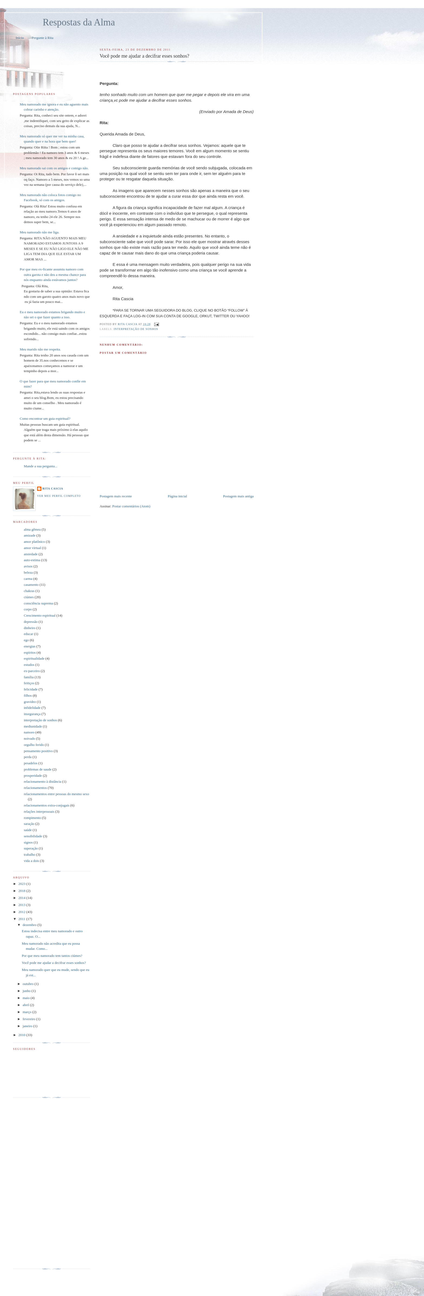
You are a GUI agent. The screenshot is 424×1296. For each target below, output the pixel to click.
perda (28, 757)
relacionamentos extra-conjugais (46, 805)
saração (29, 824)
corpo (28, 609)
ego (26, 640)
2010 (22, 1035)
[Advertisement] (163, 481)
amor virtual (32, 548)
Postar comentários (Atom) (131, 506)
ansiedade (31, 554)
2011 (22, 919)
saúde (28, 830)
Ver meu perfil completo (59, 495)
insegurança (32, 714)
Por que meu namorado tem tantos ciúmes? (52, 956)
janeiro (28, 1026)
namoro (29, 732)
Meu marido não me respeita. (40, 349)
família (29, 677)
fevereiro (29, 1019)
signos (28, 842)
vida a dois (31, 861)
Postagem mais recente (116, 496)
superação (31, 848)
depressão (31, 622)
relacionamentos (35, 788)
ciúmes (29, 597)
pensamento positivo (38, 751)
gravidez (30, 702)
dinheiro (29, 628)
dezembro (30, 925)
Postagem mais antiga (238, 496)
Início (20, 38)
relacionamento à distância (42, 781)
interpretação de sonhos (136, 329)
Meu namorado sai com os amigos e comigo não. (54, 168)
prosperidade (33, 775)
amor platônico (34, 542)
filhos (28, 695)
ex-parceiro (32, 671)
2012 (22, 912)
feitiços (29, 683)
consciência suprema (38, 603)
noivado (29, 738)
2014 (22, 898)
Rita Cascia (128, 324)
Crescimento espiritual (39, 615)
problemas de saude (38, 769)
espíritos (30, 652)
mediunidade (33, 726)
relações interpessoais (39, 811)
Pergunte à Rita (42, 38)
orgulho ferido (34, 745)
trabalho (29, 854)
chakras (29, 591)
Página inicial (177, 496)
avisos (28, 566)
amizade (29, 535)
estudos (29, 665)
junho (27, 991)
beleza (28, 572)
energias (29, 646)
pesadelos (31, 763)
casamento (31, 585)
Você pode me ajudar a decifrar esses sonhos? (54, 963)
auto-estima (32, 560)
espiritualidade (34, 658)
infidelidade (32, 708)
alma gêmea (32, 529)
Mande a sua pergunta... (40, 466)
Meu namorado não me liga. (39, 232)
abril (26, 1005)
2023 (22, 884)
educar (28, 634)
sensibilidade (33, 836)
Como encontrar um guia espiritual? (45, 418)
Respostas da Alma (79, 22)
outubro (29, 984)
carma (28, 579)
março (27, 1012)
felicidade (31, 689)
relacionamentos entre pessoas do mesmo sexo (56, 794)
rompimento (32, 818)
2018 (22, 891)
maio (27, 998)
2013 (22, 905)
